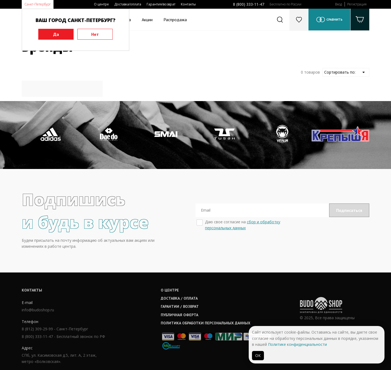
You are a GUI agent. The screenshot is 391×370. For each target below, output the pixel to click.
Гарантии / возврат (180, 306)
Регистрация (357, 4)
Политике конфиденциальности (297, 344)
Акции (147, 19)
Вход (338, 4)
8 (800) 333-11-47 (248, 4)
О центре (101, 4)
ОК (258, 355)
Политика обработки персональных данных (205, 323)
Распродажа (175, 19)
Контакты (188, 4)
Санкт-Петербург (37, 4)
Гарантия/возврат (161, 4)
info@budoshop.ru (38, 309)
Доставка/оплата (127, 4)
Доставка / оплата (179, 298)
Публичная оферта (179, 314)
